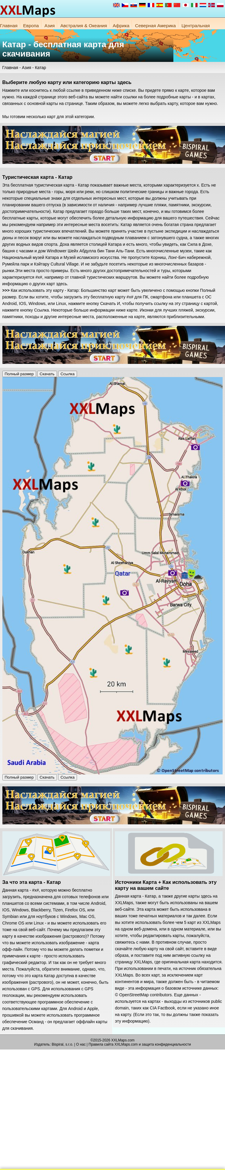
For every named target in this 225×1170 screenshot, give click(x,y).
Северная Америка (155, 25)
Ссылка (68, 374)
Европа (31, 25)
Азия (49, 25)
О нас (81, 1044)
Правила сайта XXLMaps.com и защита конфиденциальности (140, 1044)
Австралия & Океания (83, 25)
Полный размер (19, 374)
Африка (121, 25)
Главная (9, 25)
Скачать (47, 374)
